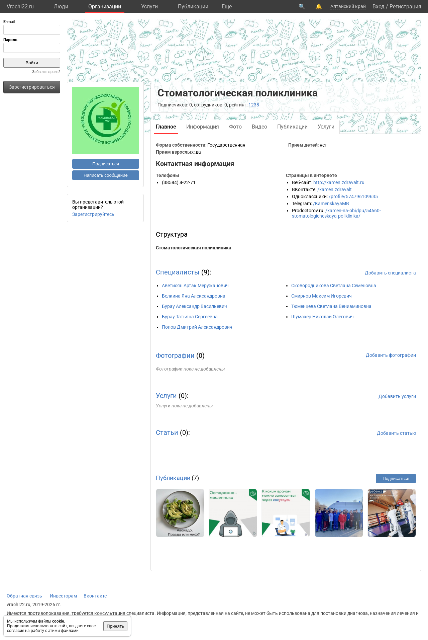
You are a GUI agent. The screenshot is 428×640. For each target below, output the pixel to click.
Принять (115, 626)
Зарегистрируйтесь (93, 214)
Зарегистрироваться (32, 87)
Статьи (167, 432)
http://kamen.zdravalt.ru (338, 182)
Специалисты (178, 272)
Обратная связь (24, 595)
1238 (253, 104)
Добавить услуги (397, 396)
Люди (61, 6)
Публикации (193, 6)
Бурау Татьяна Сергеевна (190, 316)
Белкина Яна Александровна (193, 296)
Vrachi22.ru (20, 6)
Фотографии (175, 355)
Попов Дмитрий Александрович (197, 327)
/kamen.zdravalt (334, 189)
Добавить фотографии (391, 355)
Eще (227, 6)
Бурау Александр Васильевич (194, 306)
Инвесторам (63, 595)
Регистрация (405, 6)
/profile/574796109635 (353, 196)
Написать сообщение (106, 175)
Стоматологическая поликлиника (193, 247)
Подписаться (105, 163)
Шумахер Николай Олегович (322, 316)
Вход (378, 6)
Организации (104, 6)
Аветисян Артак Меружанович (195, 285)
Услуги (149, 6)
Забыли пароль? (46, 72)
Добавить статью (396, 433)
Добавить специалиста (390, 272)
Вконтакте (95, 595)
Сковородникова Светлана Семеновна (333, 285)
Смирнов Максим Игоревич (321, 296)
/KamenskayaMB (331, 203)
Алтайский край (348, 6)
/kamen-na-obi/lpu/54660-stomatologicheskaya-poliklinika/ (336, 213)
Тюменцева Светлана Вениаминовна (331, 306)
